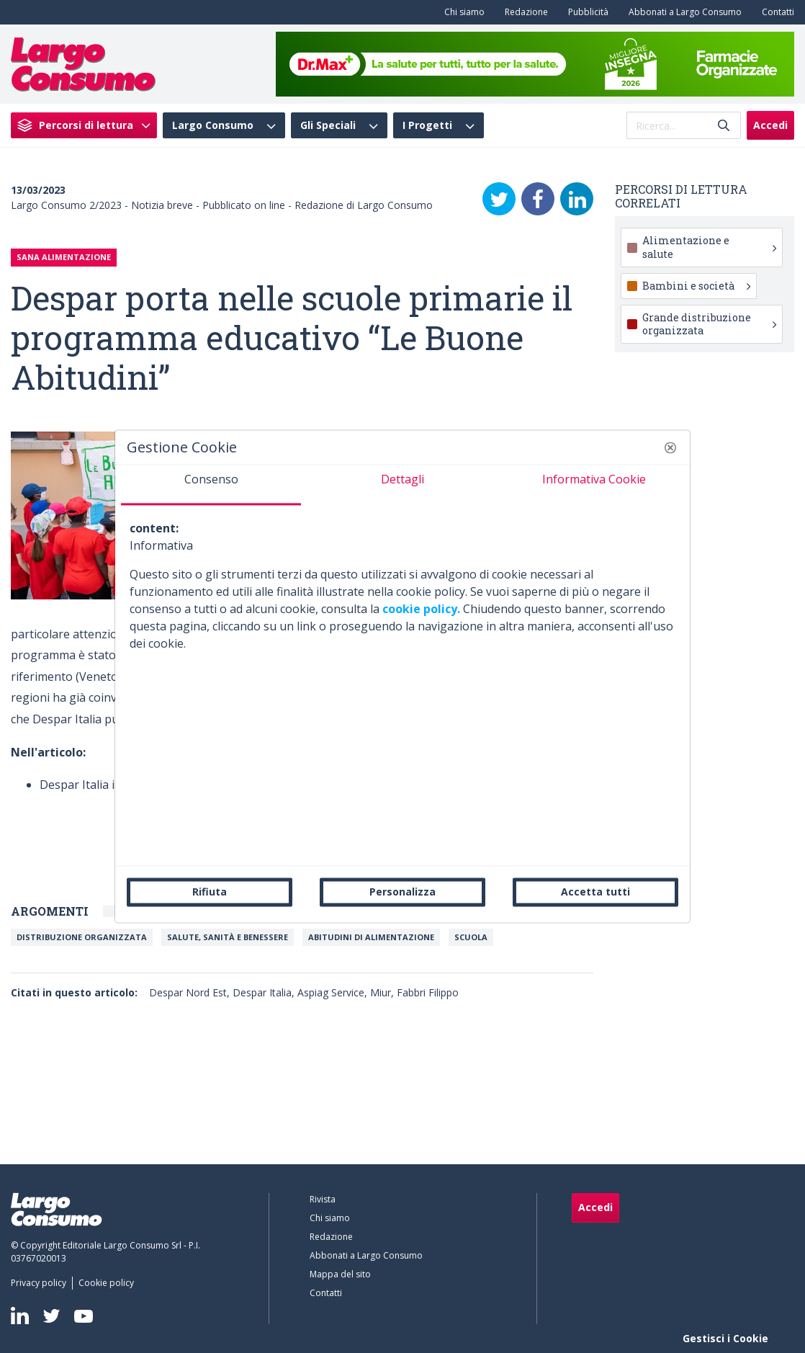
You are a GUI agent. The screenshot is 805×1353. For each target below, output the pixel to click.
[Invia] (723, 125)
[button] (670, 447)
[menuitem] (462, 12)
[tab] (211, 485)
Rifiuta (209, 891)
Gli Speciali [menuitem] (328, 125)
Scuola (470, 937)
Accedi (770, 125)
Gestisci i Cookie (725, 1338)
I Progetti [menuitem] (427, 125)
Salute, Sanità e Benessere (227, 937)
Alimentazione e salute (709, 246)
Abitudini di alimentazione (371, 937)
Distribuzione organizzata (82, 937)
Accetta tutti (595, 891)
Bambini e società (696, 286)
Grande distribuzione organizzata (709, 324)
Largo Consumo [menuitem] (212, 125)
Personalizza (402, 891)
